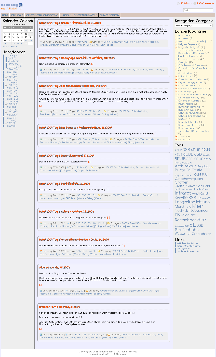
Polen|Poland (185, 104)
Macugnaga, (156, 70)
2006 (11, 120)
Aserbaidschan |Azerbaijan (193, 41)
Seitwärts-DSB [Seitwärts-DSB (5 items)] (182, 226)
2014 (12, 99)
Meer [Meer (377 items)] (197, 206)
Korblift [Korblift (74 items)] (181, 198)
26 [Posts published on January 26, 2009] (5, 44)
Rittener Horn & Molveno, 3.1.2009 (59, 307)
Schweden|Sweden (189, 113)
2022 (12, 77)
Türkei (181, 136)
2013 (12, 101)
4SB (85, 111)
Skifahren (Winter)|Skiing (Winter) (99, 114)
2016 (12, 93)
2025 (13, 69)
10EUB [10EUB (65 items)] (198, 159)
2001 (11, 123)
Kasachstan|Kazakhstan (192, 79)
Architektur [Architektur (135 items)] (185, 166)
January (15, 66)
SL (87, 70)
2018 (12, 88)
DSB (78, 70)
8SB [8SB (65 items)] (189, 159)
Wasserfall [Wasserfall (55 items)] (183, 233)
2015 (12, 96)
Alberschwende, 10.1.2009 (54, 267)
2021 (12, 80)
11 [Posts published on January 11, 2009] (30, 34)
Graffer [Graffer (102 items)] (181, 182)
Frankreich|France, (51, 114)
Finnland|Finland (188, 56)
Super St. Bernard (88, 170)
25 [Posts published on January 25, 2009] (30, 40)
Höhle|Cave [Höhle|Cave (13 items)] (201, 189)
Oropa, (44, 45)
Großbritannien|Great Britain (194, 68)
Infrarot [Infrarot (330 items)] (183, 193)
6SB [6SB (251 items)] (198, 154)
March (13, 61)
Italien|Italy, (141, 42)
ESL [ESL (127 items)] (205, 175)
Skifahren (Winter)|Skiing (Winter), (68, 45)
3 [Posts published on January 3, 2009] (26, 31)
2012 (12, 104)
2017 (12, 91)
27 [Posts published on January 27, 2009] (9, 44)
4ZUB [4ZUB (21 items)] (179, 154)
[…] (105, 36)
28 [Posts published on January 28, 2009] (13, 44)
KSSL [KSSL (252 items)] (193, 198)
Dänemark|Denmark (189, 50)
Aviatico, (156, 223)
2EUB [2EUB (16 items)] (178, 150)
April (12, 58)
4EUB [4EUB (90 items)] (195, 150)
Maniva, (44, 254)
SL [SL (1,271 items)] (192, 225)
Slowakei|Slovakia (188, 122)
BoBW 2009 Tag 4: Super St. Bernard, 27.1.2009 (66, 156)
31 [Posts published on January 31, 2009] (26, 44)
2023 (12, 74)
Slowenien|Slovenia (189, 125)
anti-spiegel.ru (185, 249)
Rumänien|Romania (189, 107)
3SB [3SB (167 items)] (186, 150)
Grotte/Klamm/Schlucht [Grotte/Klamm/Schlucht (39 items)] (192, 186)
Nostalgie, (153, 42)
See (85, 139)
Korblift (79, 42)
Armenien (183, 38)
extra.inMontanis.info (189, 246)
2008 (12, 115)
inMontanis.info (107, 352)
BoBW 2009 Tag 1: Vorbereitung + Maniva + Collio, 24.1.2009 (74, 240)
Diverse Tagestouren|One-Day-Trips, (139, 291)
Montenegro (185, 92)
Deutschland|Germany (191, 53)
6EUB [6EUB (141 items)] (188, 154)
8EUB (78, 335)
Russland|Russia (187, 110)
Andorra (183, 35)
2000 (11, 126)
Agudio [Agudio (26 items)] (187, 162)
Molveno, (59, 338)
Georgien (183, 62)
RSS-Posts (186, 3)
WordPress (107, 354)
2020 (12, 83)
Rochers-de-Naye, (72, 142)
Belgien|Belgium (187, 44)
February (15, 64)
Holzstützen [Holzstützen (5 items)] (187, 189)
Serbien (182, 119)
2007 (11, 118)
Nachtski (87, 251)
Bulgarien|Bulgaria (189, 47)
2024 (12, 72)
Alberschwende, (109, 291)
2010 (12, 110)
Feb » (14, 46)
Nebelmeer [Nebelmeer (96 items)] (199, 211)
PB (85, 42)
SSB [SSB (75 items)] (200, 225)
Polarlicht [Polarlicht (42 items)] (188, 215)
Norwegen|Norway (188, 98)
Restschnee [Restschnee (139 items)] (186, 220)
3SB (78, 223)
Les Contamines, (71, 114)
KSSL (99, 111)
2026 (13, 56)
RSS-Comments (205, 3)
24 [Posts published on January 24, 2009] (26, 40)
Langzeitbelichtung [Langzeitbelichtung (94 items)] (192, 202)
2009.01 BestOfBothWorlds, (119, 42)
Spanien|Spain (186, 128)
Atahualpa (121, 354)
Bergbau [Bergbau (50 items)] (204, 166)
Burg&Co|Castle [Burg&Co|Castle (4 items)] (183, 175)
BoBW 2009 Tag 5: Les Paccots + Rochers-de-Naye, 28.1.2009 (75, 128)
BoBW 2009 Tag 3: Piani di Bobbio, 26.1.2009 (64, 184)
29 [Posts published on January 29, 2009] (18, 44)
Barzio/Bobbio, (151, 195)
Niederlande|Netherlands (192, 95)
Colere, (44, 226)
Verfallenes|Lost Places (100, 45)
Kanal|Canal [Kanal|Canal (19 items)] (200, 193)
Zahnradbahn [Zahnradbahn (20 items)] (201, 233)
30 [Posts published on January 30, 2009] (22, 44)
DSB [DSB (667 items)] (196, 174)
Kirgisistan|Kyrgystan (190, 82)
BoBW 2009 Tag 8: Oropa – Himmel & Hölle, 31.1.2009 (70, 23)
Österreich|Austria (188, 101)
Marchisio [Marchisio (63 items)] (183, 207)
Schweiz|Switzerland (189, 116)
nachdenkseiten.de (187, 251)
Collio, (146, 251)
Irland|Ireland (185, 73)
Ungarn (182, 139)
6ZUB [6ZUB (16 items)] (206, 155)
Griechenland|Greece (190, 65)
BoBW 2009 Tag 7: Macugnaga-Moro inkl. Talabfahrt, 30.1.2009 (77, 58)
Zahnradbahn (100, 139)
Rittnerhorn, (84, 338)
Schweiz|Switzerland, (95, 142)
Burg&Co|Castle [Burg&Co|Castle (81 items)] (188, 170)
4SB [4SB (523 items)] (205, 149)
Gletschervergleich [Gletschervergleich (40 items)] (189, 179)
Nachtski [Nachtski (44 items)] (182, 210)
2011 (11, 107)
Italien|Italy (184, 76)
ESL (89, 195)
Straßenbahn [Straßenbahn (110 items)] (187, 230)
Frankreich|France (188, 59)
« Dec (6, 46)
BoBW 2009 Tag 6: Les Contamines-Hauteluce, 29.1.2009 (72, 86)
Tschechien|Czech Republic (193, 131)
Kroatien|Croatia (187, 85)
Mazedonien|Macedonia (192, 88)
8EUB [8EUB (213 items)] (180, 159)
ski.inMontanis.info (187, 243)
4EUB (79, 111)
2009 (12, 112)
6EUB (92, 111)
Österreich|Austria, (63, 294)
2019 (12, 85)
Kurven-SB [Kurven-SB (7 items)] (205, 198)
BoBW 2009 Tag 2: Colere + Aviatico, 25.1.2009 (66, 212)
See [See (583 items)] (201, 219)
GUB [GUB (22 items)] (178, 189)
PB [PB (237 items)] (177, 215)
